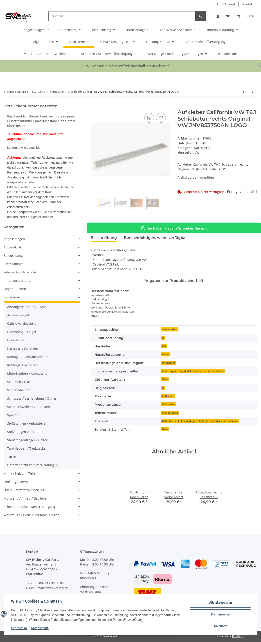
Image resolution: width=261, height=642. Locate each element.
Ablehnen (220, 626)
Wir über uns (228, 54)
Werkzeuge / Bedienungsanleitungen (31, 515)
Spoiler (12, 415)
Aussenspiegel (18, 315)
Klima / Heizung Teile (20, 473)
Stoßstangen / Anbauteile (26, 423)
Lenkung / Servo (16, 482)
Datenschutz (40, 628)
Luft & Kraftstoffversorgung (24, 490)
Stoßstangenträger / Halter (27, 440)
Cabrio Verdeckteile (21, 323)
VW (164, 346)
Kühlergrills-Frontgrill (23, 365)
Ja (163, 337)
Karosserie (202, 148)
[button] (218, 16)
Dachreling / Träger (21, 332)
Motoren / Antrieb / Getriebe (25, 498)
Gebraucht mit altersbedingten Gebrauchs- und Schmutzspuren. (200, 421)
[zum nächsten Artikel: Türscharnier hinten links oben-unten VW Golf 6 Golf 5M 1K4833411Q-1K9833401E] (252, 92)
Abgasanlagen (14, 239)
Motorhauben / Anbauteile (27, 373)
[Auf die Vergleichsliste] (149, 118)
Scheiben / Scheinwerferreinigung (29, 507)
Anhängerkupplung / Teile (27, 307)
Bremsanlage (13, 264)
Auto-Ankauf (225, 4)
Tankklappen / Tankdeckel (26, 448)
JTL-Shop (237, 636)
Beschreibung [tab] (104, 238)
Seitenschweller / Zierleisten (28, 407)
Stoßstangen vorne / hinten (27, 432)
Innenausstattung (17, 280)
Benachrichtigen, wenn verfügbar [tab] (155, 238)
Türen (11, 457)
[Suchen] (122, 16)
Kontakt (248, 4)
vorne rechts (169, 329)
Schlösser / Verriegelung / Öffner (31, 398)
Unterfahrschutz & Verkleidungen (32, 465)
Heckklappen (17, 340)
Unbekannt (168, 362)
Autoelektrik (13, 247)
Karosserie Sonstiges (22, 348)
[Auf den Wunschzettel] (161, 118)
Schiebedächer (18, 390)
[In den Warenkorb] (94, 106)
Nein (165, 379)
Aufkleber (167, 396)
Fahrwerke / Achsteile (20, 272)
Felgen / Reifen (15, 289)
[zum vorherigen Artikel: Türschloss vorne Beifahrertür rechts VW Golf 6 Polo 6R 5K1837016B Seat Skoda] (243, 92)
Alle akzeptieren (220, 602)
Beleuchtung (13, 255)
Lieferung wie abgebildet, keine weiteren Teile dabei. (193, 371)
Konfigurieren (220, 614)
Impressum (19, 628)
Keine (165, 354)
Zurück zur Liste (17, 92)
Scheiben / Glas (19, 382)
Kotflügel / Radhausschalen (27, 357)
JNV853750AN (170, 412)
